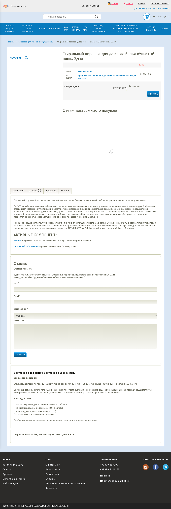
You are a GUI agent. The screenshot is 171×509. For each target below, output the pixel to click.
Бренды (141, 3)
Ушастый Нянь (85, 71)
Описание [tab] (18, 190)
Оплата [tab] (65, 190)
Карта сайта (52, 469)
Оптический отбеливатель (27, 246)
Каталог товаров (12, 464)
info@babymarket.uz (115, 481)
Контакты (51, 488)
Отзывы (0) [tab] (35, 190)
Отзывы (129, 3)
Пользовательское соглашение (65, 483)
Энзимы (17, 240)
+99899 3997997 (90, 6)
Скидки (114, 3)
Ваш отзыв (20, 320)
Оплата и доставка (160, 3)
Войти (139, 8)
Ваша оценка (21, 309)
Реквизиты (52, 474)
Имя (16, 283)
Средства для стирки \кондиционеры (96, 75)
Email (17, 296)
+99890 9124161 (109, 469)
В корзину (153, 94)
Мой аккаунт (10, 483)
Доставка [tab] (51, 190)
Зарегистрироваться (158, 9)
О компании (52, 464)
